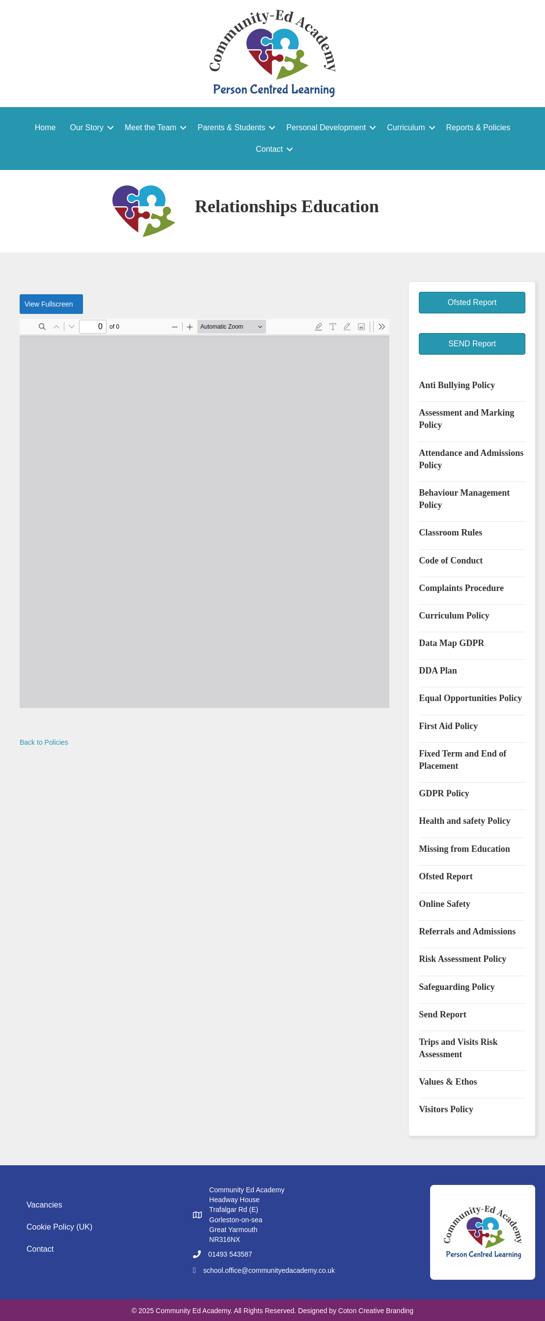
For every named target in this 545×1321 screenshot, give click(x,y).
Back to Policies (44, 742)
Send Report (442, 1014)
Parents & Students (231, 127)
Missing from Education (464, 849)
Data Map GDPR (451, 643)
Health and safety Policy (465, 821)
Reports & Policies (478, 127)
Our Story (86, 127)
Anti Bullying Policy (457, 385)
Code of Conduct (451, 560)
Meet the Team (151, 127)
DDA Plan (438, 670)
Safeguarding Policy (457, 987)
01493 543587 (230, 1254)
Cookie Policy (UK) (59, 1227)
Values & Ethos (448, 1082)
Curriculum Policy (454, 615)
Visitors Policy (446, 1109)
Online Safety (444, 904)
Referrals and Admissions (467, 931)
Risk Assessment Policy (462, 959)
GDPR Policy (444, 793)
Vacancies (44, 1205)
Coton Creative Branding (375, 1311)
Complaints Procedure (461, 588)
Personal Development (326, 127)
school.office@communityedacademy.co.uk (269, 1270)
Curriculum (406, 127)
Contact (269, 149)
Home (45, 127)
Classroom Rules (450, 532)
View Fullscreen (49, 304)
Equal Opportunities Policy (470, 698)
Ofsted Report (445, 876)
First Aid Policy (448, 726)
